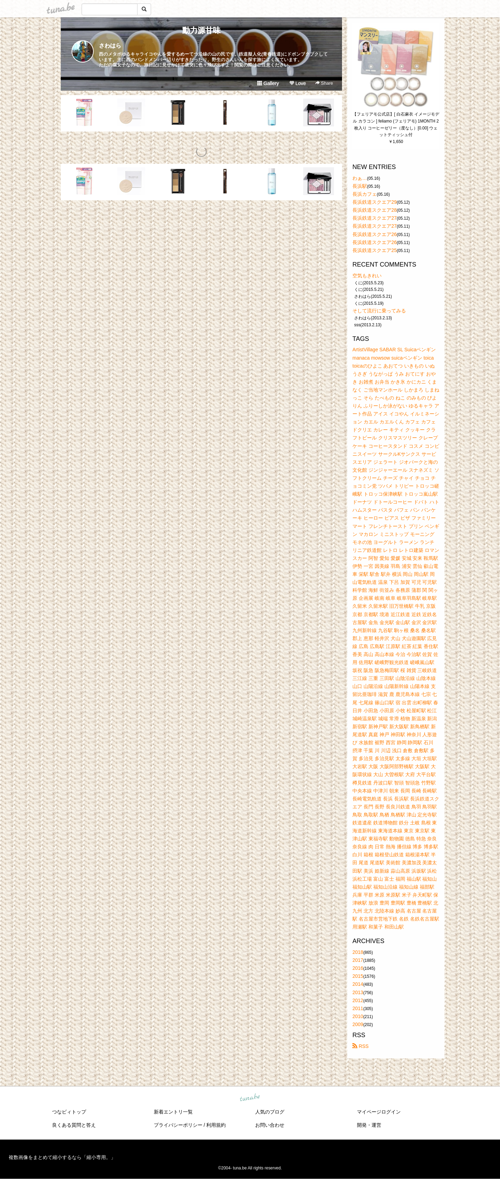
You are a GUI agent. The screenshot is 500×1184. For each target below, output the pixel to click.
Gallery (268, 83)
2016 (357, 968)
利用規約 (216, 1125)
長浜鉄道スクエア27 (374, 218)
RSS (360, 1046)
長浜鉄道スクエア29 (374, 202)
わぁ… (359, 178)
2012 (357, 1000)
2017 (357, 960)
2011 (357, 1008)
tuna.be (249, 1098)
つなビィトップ (69, 1112)
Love (297, 83)
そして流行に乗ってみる (379, 310)
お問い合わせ (269, 1125)
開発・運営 (369, 1125)
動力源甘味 (201, 30)
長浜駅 (359, 186)
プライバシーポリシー (178, 1125)
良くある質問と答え (74, 1125)
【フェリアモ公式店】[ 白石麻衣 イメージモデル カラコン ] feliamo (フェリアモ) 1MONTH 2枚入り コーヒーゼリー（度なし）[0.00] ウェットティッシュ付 (395, 124)
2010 (357, 1016)
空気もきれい (367, 275)
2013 (357, 992)
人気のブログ (269, 1112)
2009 (357, 1024)
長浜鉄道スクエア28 (374, 210)
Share (324, 83)
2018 (357, 952)
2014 (357, 984)
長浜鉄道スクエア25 (374, 250)
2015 (357, 976)
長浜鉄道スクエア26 (374, 234)
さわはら (110, 46)
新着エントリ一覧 (173, 1112)
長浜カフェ (364, 194)
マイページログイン (379, 1112)
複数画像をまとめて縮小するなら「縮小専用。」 (62, 1157)
